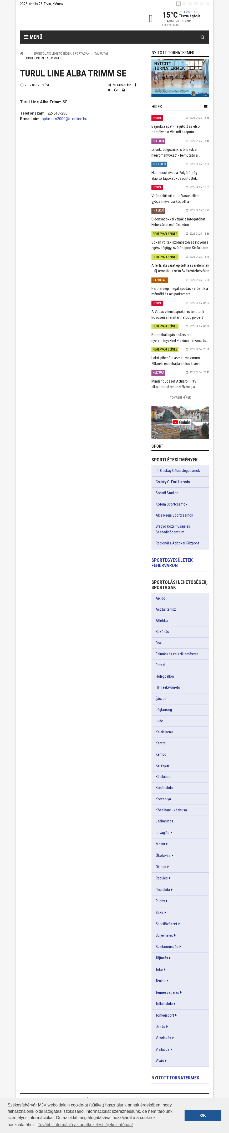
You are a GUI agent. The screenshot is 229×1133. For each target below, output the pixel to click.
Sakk (159, 912)
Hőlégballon (165, 676)
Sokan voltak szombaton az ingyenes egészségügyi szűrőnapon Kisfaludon (179, 245)
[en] (184, 3)
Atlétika (162, 620)
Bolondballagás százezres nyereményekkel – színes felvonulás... (179, 337)
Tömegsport (165, 1015)
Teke (159, 969)
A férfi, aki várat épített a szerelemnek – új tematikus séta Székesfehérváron (180, 268)
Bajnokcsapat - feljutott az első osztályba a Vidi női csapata (175, 129)
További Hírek (180, 397)
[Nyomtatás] (123, 90)
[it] (201, 3)
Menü (33, 37)
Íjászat (161, 698)
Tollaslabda (164, 1003)
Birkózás (162, 631)
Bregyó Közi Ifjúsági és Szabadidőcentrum (173, 529)
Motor (160, 844)
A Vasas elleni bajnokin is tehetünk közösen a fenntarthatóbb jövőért (177, 314)
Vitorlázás (163, 1038)
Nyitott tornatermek (175, 1077)
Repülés (162, 878)
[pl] (190, 3)
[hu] (178, 3)
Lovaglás (162, 832)
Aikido (160, 598)
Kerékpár (162, 765)
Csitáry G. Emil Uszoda (173, 482)
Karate (161, 743)
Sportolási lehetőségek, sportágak (61, 53)
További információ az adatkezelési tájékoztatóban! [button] (85, 1124)
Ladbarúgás (164, 821)
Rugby (160, 901)
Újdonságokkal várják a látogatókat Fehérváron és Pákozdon (178, 222)
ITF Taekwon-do (168, 687)
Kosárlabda (164, 787)
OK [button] (203, 1115)
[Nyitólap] (21, 53)
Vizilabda (162, 1049)
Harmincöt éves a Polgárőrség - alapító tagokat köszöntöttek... (175, 175)
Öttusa (161, 866)
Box (159, 643)
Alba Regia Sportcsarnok (174, 515)
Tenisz (160, 980)
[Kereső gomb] (202, 37)
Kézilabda (163, 776)
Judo (159, 721)
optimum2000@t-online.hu (64, 118)
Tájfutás (101, 53)
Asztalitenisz (166, 609)
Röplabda (163, 889)
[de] (196, 3)
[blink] (207, 3)
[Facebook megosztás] (135, 85)
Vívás (160, 1060)
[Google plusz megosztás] (116, 90)
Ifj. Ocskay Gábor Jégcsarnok (178, 470)
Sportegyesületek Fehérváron (172, 562)
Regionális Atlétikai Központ (177, 543)
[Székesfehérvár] (68, 18)
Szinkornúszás (167, 946)
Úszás (160, 1026)
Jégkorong (164, 709)
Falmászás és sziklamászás (177, 654)
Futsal (160, 665)
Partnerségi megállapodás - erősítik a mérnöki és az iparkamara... (179, 291)
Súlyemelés (164, 935)
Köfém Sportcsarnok (171, 504)
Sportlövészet (166, 923)
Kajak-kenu (164, 732)
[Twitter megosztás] (109, 90)
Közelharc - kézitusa (171, 810)
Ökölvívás (163, 855)
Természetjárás (167, 992)
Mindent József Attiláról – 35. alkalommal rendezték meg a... (174, 384)
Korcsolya (163, 799)
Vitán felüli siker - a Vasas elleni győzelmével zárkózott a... (175, 198)
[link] (180, 78)
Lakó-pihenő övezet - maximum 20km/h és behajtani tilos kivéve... (177, 361)
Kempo (161, 754)
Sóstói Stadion (167, 493)
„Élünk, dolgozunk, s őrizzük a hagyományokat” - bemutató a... (175, 152)
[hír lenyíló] (205, 106)
